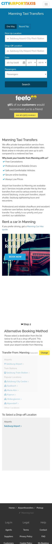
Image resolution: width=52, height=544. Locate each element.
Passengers (10, 69)
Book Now (15, 256)
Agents (8, 530)
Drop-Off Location (13, 46)
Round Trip (24, 26)
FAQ (43, 536)
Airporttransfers (25, 508)
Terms (26, 530)
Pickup (40, 508)
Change (44, 353)
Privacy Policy (26, 536)
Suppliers (8, 536)
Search (26, 84)
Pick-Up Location (13, 33)
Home (12, 508)
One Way (11, 26)
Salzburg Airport (12, 426)
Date (7, 57)
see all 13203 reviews (26, 115)
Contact (43, 530)
